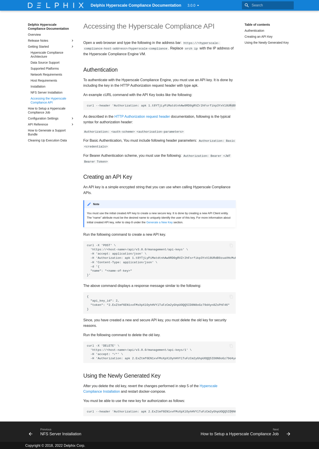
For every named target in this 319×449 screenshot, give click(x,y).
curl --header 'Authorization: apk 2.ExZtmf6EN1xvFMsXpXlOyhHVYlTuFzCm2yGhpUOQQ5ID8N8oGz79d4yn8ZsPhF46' (161, 411)
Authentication (254, 30)
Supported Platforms (45, 68)
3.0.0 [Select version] (191, 5)
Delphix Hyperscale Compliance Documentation (48, 26)
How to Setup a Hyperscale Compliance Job (47, 110)
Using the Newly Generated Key (267, 42)
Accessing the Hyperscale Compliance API (48, 100)
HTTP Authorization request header (142, 116)
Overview (34, 34)
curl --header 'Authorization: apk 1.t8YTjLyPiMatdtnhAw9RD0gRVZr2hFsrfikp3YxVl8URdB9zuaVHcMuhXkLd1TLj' (161, 106)
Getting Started (51, 47)
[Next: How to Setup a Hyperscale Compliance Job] (244, 431)
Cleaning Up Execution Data (47, 140)
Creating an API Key (258, 36)
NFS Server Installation (46, 92)
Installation (38, 86)
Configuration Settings (51, 118)
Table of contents (257, 24)
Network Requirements (46, 74)
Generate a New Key (159, 222)
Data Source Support (45, 62)
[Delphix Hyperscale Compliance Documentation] (55, 5)
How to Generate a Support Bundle (47, 132)
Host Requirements (44, 80)
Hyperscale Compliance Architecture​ (47, 54)
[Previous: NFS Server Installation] (56, 431)
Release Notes (51, 41)
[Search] (268, 5)
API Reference (51, 124)
